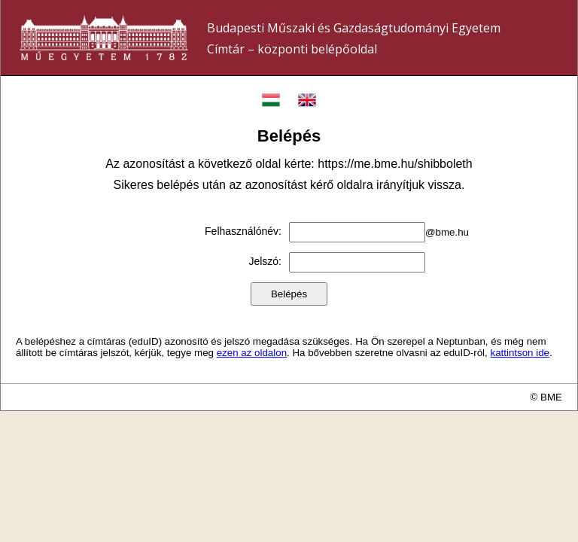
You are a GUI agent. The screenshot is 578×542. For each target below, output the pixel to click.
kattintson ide (519, 352)
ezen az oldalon (252, 352)
